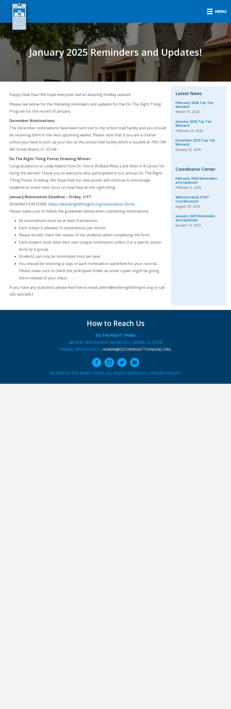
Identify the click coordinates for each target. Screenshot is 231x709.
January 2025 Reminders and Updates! (195, 218)
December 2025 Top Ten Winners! (195, 142)
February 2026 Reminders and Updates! (196, 180)
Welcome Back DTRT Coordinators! (192, 199)
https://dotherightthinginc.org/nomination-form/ (91, 204)
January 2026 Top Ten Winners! (194, 123)
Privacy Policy (165, 373)
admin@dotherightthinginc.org (137, 349)
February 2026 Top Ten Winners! (194, 104)
